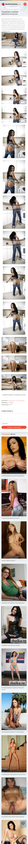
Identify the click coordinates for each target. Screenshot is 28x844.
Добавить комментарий (14, 427)
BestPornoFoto (13, 4)
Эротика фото (11, 400)
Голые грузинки (20, 400)
